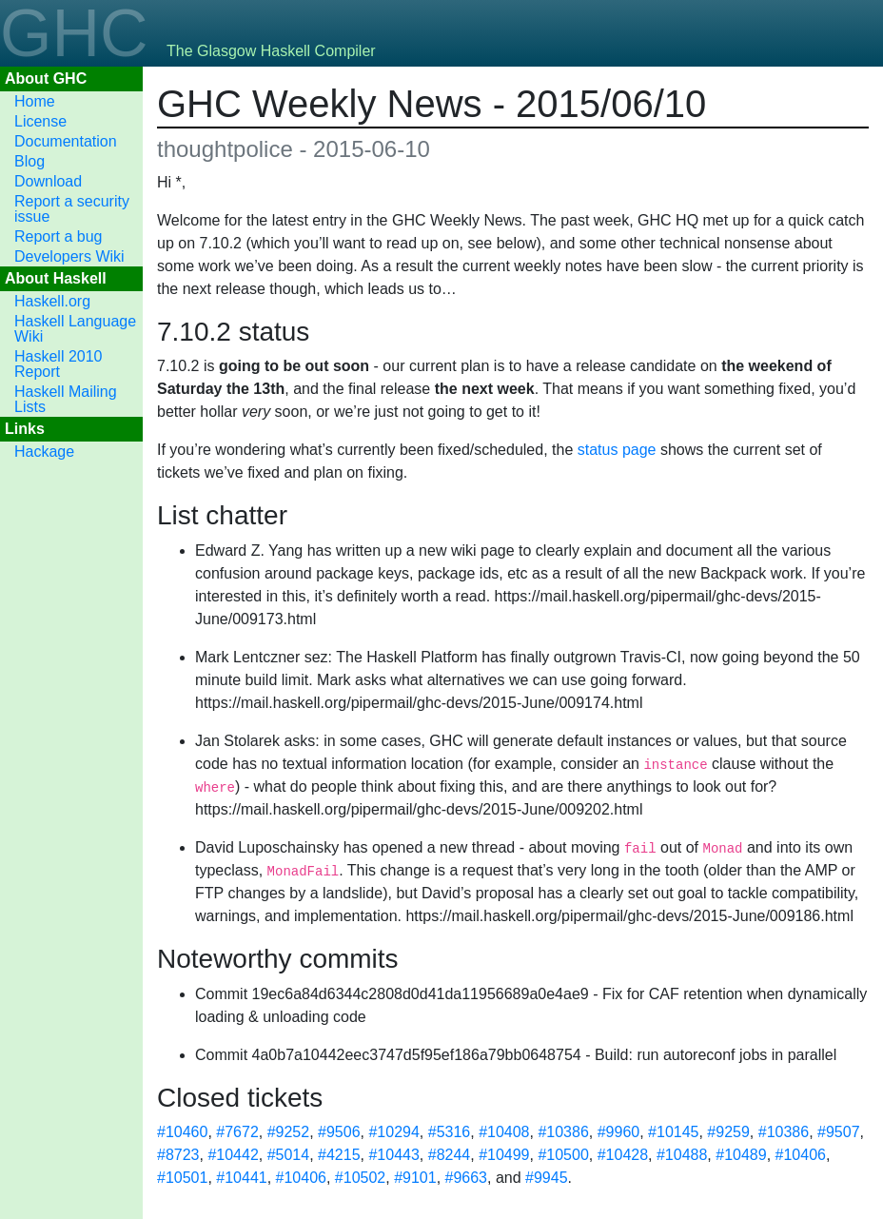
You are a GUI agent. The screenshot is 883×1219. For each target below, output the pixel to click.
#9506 (339, 1132)
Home (34, 101)
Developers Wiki (69, 256)
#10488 (682, 1155)
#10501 (182, 1178)
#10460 (182, 1132)
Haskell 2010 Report (58, 364)
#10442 (232, 1155)
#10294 (393, 1132)
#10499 (504, 1155)
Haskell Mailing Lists (65, 399)
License (40, 121)
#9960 (619, 1132)
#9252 (288, 1132)
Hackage (44, 451)
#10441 (241, 1178)
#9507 (838, 1132)
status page (617, 450)
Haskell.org (52, 301)
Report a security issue (71, 209)
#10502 (360, 1178)
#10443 (393, 1155)
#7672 (237, 1132)
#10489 (741, 1155)
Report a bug (58, 236)
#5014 (288, 1155)
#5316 (449, 1132)
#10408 (504, 1132)
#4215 (339, 1155)
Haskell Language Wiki (75, 328)
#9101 (415, 1178)
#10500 (563, 1155)
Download (48, 181)
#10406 (800, 1155)
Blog (29, 161)
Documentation (65, 141)
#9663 (466, 1178)
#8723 (178, 1155)
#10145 (673, 1132)
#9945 (546, 1178)
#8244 (449, 1155)
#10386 (563, 1132)
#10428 (623, 1155)
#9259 (728, 1132)
